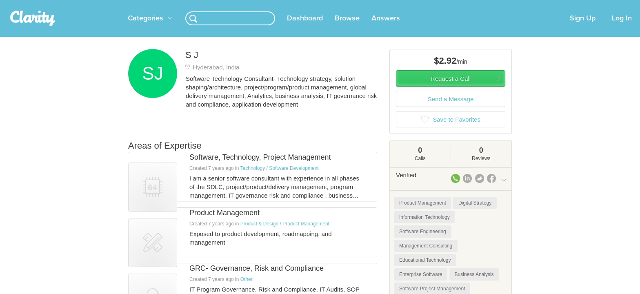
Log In (622, 28)
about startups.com (536, 5)
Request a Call (451, 88)
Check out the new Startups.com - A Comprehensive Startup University (418, 5)
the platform (115, 4)
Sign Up (583, 28)
